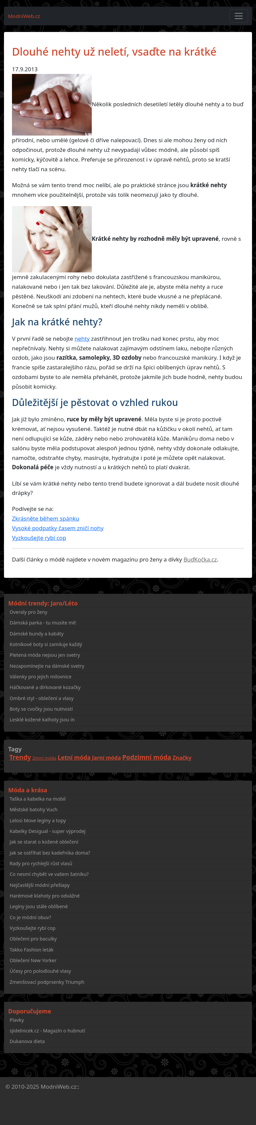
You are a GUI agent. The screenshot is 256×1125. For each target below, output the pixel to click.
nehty (81, 338)
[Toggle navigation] (238, 16)
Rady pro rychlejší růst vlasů (41, 863)
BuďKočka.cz (200, 559)
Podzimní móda (146, 757)
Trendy (20, 757)
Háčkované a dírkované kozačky (45, 687)
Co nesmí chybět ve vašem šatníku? (49, 874)
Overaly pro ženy (28, 612)
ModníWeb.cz (24, 16)
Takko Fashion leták (32, 949)
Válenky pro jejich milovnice (40, 676)
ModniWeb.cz (58, 1086)
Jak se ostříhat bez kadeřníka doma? (50, 853)
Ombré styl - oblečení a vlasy (41, 698)
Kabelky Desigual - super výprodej (47, 831)
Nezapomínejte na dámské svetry (47, 666)
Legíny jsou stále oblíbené (39, 906)
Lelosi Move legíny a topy (38, 820)
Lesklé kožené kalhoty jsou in (42, 719)
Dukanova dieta (27, 1041)
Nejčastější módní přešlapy (40, 885)
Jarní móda (106, 757)
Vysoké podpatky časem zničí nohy (57, 528)
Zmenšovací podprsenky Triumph (47, 982)
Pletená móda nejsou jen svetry (45, 655)
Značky (182, 757)
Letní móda (74, 757)
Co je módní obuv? (30, 917)
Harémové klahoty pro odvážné (45, 896)
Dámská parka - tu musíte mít (43, 622)
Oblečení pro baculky (33, 939)
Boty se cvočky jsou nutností (41, 709)
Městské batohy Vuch (34, 809)
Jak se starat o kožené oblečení (44, 842)
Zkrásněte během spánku (45, 518)
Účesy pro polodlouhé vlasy (40, 971)
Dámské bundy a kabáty (37, 633)
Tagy (15, 749)
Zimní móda (45, 758)
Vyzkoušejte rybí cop (39, 538)
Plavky (17, 1020)
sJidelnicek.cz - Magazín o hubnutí (47, 1030)
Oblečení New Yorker (33, 960)
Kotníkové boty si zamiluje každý (46, 644)
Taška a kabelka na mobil (37, 799)
